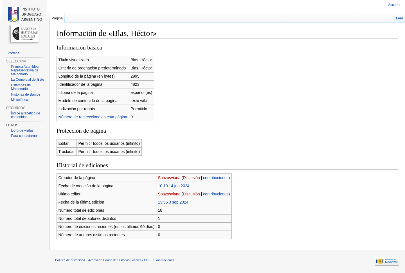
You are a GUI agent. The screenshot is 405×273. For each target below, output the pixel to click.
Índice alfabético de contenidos (25, 115)
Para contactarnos (24, 136)
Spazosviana (169, 177)
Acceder (394, 5)
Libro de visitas (22, 130)
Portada (13, 53)
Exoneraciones (163, 260)
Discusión (191, 177)
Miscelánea (19, 100)
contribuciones (215, 177)
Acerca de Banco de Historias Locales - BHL (119, 260)
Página (57, 18)
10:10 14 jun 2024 (173, 186)
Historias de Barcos (25, 94)
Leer (399, 18)
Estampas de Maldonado (21, 87)
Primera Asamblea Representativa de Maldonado (25, 70)
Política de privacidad (70, 260)
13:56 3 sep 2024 (173, 202)
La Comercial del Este (27, 80)
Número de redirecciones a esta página (92, 117)
